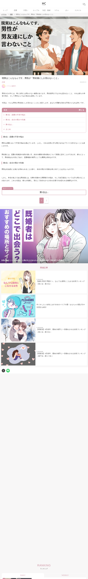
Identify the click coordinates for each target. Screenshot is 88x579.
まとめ (8, 129)
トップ (5, 10)
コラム (56, 10)
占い (67, 10)
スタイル (78, 10)
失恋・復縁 (46, 10)
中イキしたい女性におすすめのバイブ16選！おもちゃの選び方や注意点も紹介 (61, 306)
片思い (25, 10)
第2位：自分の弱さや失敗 (15, 120)
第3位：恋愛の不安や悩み (15, 115)
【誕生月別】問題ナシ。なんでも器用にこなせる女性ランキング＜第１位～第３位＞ (61, 282)
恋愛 (15, 10)
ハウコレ (4, 14)
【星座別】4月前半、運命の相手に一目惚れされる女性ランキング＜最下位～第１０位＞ (61, 355)
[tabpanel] (44, 236)
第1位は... (9, 124)
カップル (36, 10)
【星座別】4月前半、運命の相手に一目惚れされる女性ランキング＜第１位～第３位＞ (61, 331)
